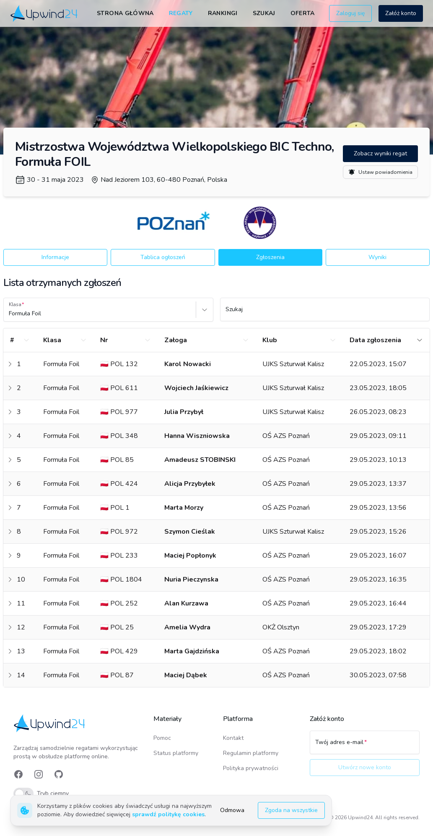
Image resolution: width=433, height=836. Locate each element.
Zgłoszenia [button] (270, 257)
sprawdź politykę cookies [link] (168, 814)
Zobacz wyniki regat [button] (380, 153)
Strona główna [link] (125, 13)
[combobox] (9, 313)
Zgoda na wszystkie (291, 810)
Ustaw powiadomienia (380, 172)
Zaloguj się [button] (350, 13)
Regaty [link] (181, 13)
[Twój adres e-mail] (364, 746)
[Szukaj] (325, 313)
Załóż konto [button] (400, 13)
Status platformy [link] (175, 753)
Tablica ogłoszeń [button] (162, 257)
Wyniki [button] (377, 257)
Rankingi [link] (223, 13)
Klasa (15, 304)
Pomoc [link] (162, 738)
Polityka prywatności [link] (250, 768)
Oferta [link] (302, 13)
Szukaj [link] (264, 13)
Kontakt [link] (233, 738)
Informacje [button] (55, 257)
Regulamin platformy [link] (250, 753)
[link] (44, 14)
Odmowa (232, 810)
